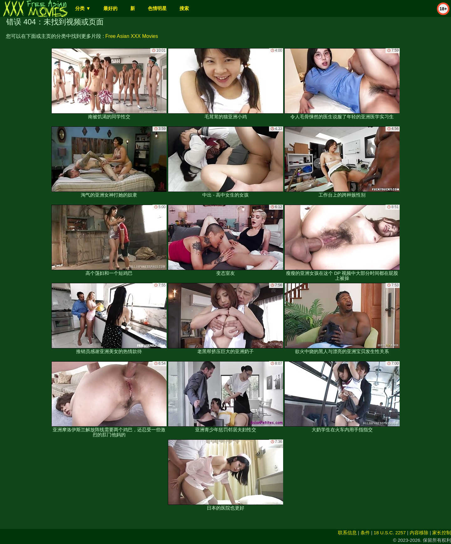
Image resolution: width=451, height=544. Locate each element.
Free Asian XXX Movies (131, 36)
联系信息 (347, 532)
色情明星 (157, 8)
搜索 (184, 8)
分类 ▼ (83, 8)
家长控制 (441, 532)
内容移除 (419, 532)
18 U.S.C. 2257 (390, 532)
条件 (365, 532)
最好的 (110, 8)
